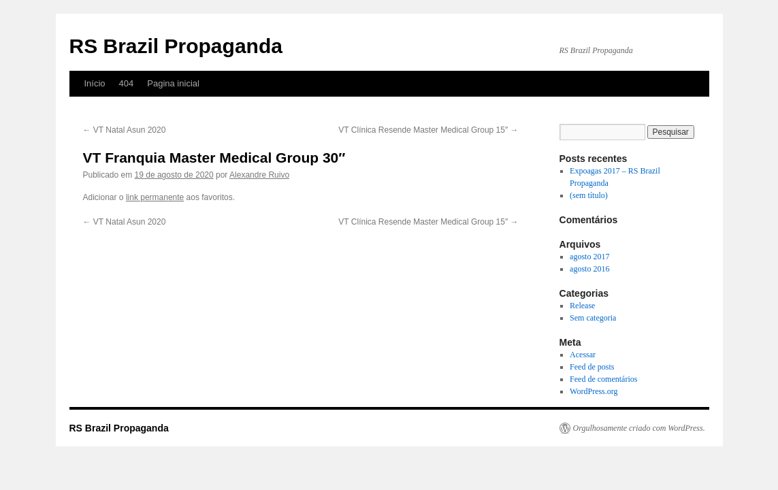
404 (126, 83)
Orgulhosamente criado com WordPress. (639, 428)
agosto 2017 (589, 256)
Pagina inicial (173, 83)
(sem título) (589, 195)
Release (582, 305)
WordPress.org (593, 391)
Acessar (583, 354)
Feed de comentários (603, 379)
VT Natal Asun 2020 (124, 130)
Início (95, 83)
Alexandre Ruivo (259, 175)
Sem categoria (593, 318)
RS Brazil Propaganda (175, 46)
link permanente (155, 197)
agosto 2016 (589, 269)
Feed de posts (592, 367)
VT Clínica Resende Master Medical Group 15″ (428, 130)
